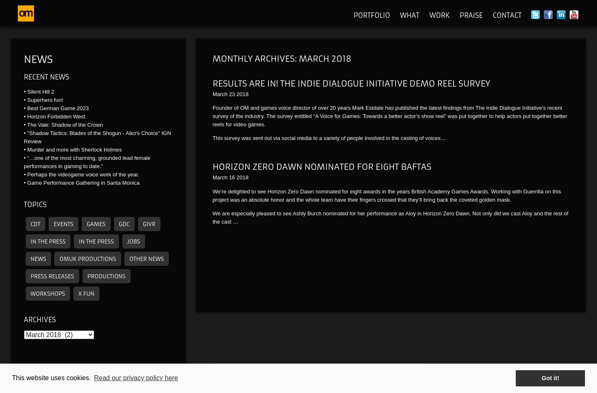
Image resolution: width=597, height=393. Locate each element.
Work (439, 15)
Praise (471, 15)
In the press (48, 241)
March (220, 94)
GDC (124, 224)
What (410, 15)
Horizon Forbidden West (56, 116)
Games (96, 224)
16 (232, 177)
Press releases (52, 276)
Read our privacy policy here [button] (136, 377)
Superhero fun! (45, 100)
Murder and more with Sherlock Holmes (74, 150)
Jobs (133, 241)
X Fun (86, 293)
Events (63, 224)
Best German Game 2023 (58, 108)
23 (232, 94)
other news (146, 259)
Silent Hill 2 (40, 92)
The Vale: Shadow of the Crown (65, 125)
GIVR (149, 224)
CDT (36, 224)
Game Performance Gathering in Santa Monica (83, 183)
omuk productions (87, 259)
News (38, 59)
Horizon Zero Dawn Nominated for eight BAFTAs (322, 167)
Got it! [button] (550, 378)
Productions (106, 276)
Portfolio (372, 15)
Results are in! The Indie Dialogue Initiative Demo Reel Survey (351, 83)
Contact (507, 15)
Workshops (48, 293)
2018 (242, 94)
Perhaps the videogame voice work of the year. (83, 174)
